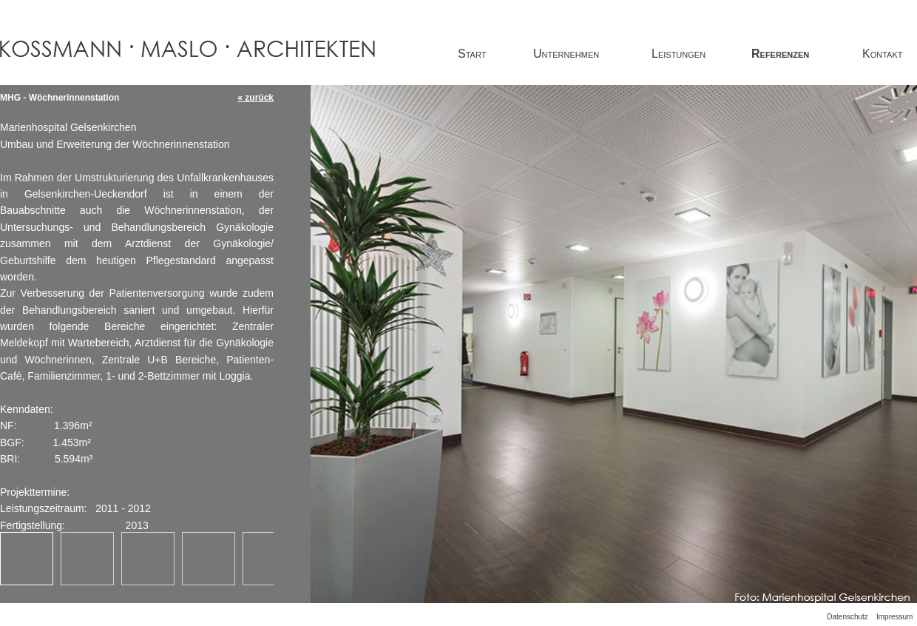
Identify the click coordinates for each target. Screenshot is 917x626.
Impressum (894, 617)
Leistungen (678, 53)
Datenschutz (847, 617)
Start (472, 53)
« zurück (255, 97)
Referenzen (780, 53)
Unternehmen (566, 53)
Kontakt (882, 53)
